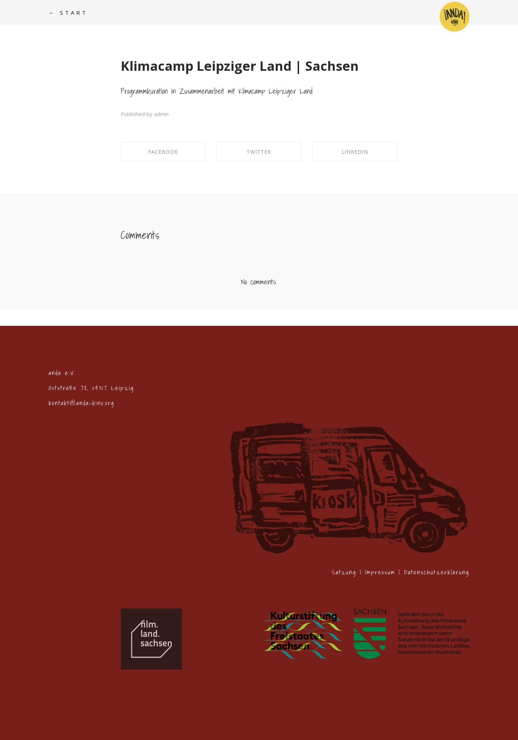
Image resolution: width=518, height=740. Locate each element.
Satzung (344, 572)
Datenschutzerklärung (436, 572)
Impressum (380, 572)
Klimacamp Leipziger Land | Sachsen (240, 66)
